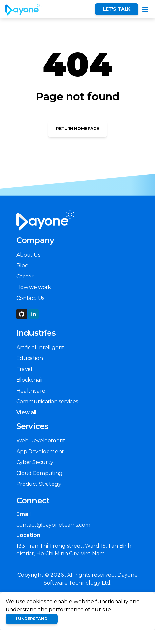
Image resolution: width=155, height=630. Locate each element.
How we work (33, 287)
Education (29, 358)
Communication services (47, 401)
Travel (24, 369)
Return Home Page (77, 128)
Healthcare (30, 390)
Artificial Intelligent (40, 347)
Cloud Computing (39, 473)
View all (26, 412)
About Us (28, 254)
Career (25, 276)
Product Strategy (38, 484)
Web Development (40, 440)
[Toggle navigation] (145, 9)
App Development (40, 451)
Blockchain (30, 379)
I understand (31, 618)
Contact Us (30, 298)
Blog (22, 265)
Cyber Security (34, 462)
